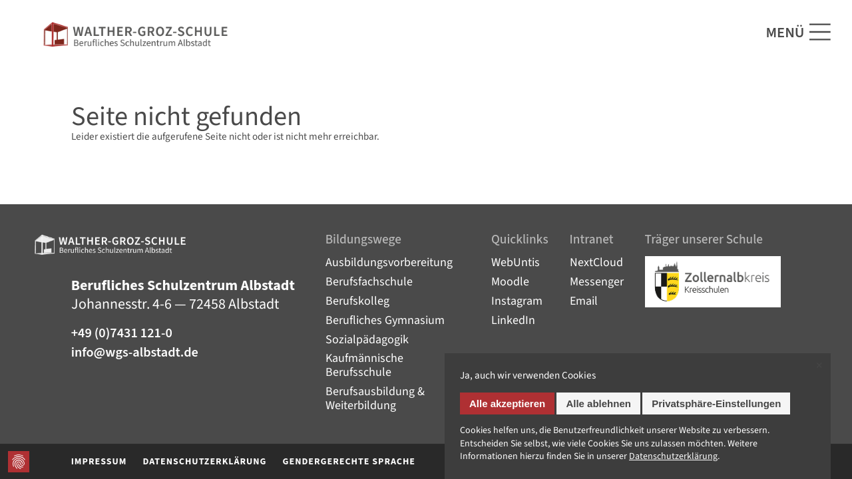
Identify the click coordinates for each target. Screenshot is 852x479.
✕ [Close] (819, 366)
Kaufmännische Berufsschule (364, 365)
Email (584, 301)
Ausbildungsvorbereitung (389, 262)
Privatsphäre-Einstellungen (716, 403)
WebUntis (515, 262)
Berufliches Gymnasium (385, 320)
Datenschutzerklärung (204, 461)
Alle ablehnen (598, 403)
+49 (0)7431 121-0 (121, 334)
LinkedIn (513, 320)
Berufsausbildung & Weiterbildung (375, 398)
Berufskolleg (357, 301)
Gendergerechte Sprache (349, 461)
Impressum (99, 461)
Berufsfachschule (369, 281)
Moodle (510, 281)
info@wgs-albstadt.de (134, 353)
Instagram (516, 301)
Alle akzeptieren (507, 403)
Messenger (597, 281)
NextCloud (596, 262)
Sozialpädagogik (367, 339)
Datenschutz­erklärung (673, 456)
